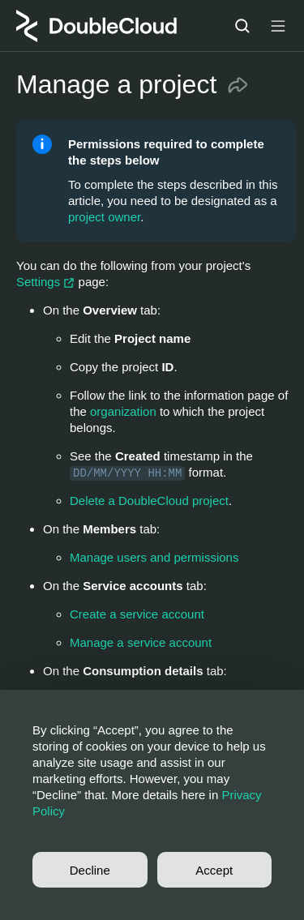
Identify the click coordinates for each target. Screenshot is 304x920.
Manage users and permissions (154, 557)
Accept (214, 870)
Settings (47, 282)
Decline (90, 870)
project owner (104, 217)
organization (123, 411)
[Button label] (278, 26)
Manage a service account (141, 642)
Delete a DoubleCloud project (149, 500)
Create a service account (137, 614)
